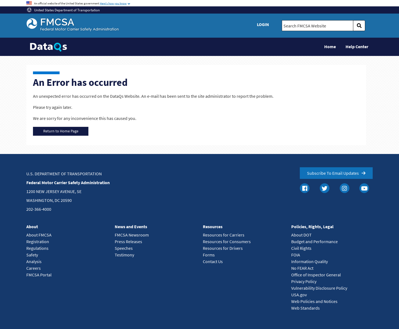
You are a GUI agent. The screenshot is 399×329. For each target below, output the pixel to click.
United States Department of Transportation (63, 10)
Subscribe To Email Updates (333, 173)
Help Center (357, 46)
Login (263, 24)
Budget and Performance (314, 241)
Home (330, 46)
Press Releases (128, 241)
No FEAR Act (302, 268)
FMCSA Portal (39, 274)
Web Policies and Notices (314, 301)
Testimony (124, 255)
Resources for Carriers (223, 235)
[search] (359, 25)
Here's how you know (113, 3)
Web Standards (305, 308)
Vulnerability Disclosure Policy (319, 288)
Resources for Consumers (227, 241)
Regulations (37, 248)
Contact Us (213, 261)
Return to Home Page (60, 130)
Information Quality (309, 261)
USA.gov (299, 294)
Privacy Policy (303, 281)
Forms (209, 255)
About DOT (301, 235)
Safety (32, 255)
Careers (33, 268)
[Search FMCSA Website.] (317, 25)
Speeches (124, 248)
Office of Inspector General (316, 274)
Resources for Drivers (223, 248)
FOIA (295, 255)
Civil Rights (301, 248)
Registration (37, 241)
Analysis (34, 261)
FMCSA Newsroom (132, 235)
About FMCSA (39, 235)
